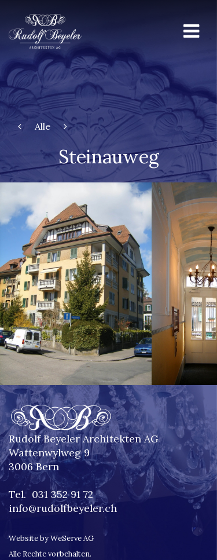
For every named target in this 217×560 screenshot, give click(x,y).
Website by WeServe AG (51, 538)
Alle (42, 126)
